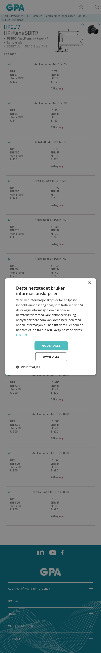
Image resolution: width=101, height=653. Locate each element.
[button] (28, 367)
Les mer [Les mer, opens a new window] (21, 335)
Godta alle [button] (51, 345)
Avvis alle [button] (51, 356)
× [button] (89, 282)
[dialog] (50, 326)
